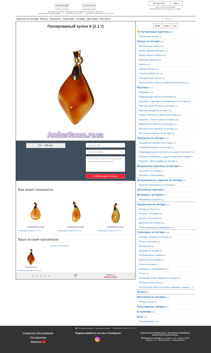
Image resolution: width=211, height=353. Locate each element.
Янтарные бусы (147, 209)
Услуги (141, 291)
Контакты (105, 18)
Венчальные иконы (149, 46)
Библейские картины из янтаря (156, 124)
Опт (174, 26)
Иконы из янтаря (148, 41)
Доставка (92, 18)
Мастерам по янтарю (151, 296)
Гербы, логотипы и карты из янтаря (158, 115)
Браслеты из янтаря (150, 222)
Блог (140, 316)
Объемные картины (150, 189)
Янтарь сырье (146, 301)
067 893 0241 (159, 3)
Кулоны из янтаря (148, 218)
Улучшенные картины (154, 31)
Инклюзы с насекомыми (152, 269)
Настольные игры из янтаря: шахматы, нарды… (165, 287)
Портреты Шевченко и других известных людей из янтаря (170, 156)
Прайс (166, 26)
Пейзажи (144, 92)
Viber (176, 3)
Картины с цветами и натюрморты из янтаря (163, 101)
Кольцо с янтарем (149, 213)
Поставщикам (38, 337)
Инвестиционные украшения (154, 227)
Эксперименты (147, 321)
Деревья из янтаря (149, 250)
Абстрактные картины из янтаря (156, 128)
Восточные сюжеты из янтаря (155, 133)
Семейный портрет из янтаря (155, 147)
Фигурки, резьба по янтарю (154, 237)
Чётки (142, 273)
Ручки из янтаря (148, 241)
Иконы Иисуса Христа (151, 55)
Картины (143, 87)
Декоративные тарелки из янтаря (159, 180)
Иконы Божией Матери (151, 50)
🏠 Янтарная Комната (84, 328)
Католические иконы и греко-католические (162, 82)
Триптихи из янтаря (149, 170)
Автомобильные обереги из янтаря (158, 278)
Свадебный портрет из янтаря (155, 142)
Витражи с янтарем (150, 194)
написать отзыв (110, 277)
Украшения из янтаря (151, 204)
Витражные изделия (150, 199)
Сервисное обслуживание (38, 333)
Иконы (44, 18)
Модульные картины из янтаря (158, 165)
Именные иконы (148, 59)
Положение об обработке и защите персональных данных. (171, 334)
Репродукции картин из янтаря (155, 96)
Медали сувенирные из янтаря (156, 185)
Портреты (55, 18)
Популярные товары (151, 306)
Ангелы (143, 64)
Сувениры (68, 18)
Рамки (157, 26)
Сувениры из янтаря (151, 232)
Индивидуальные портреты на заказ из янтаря (164, 152)
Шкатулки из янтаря (150, 259)
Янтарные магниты (149, 282)
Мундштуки (145, 246)
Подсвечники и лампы (151, 255)
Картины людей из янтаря (153, 110)
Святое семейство (149, 73)
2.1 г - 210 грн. (45, 145)
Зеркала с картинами (150, 175)
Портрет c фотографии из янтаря (157, 161)
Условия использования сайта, (153, 333)
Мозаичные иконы (149, 36)
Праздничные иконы (150, 78)
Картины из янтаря (27, 18)
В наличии (144, 311)
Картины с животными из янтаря (156, 119)
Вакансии (38, 341)
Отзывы (80, 18)
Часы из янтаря (147, 264)
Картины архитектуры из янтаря (156, 105)
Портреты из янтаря (150, 138)
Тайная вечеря (147, 69)
